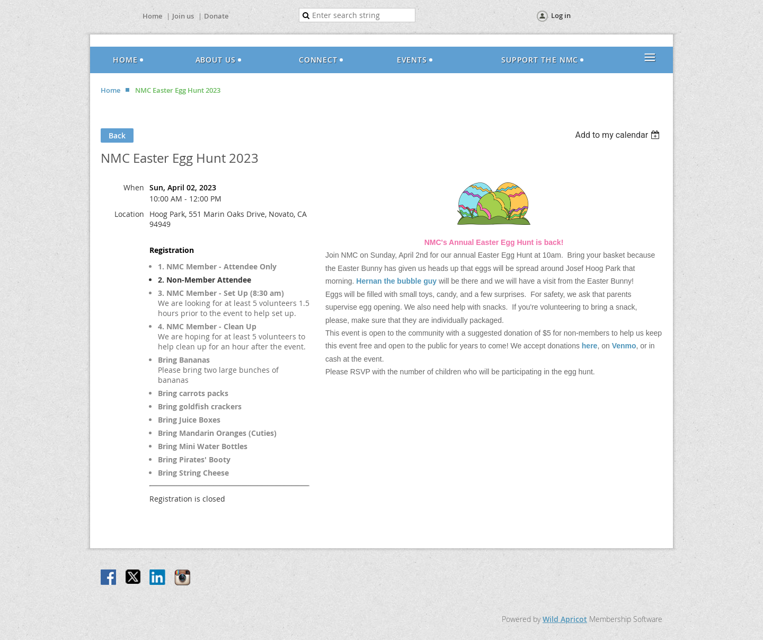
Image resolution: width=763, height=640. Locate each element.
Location (129, 214)
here (590, 345)
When (133, 187)
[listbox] (618, 135)
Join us (183, 16)
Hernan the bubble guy (396, 281)
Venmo (624, 345)
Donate (216, 16)
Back (117, 135)
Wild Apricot (565, 619)
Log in (561, 15)
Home (152, 16)
